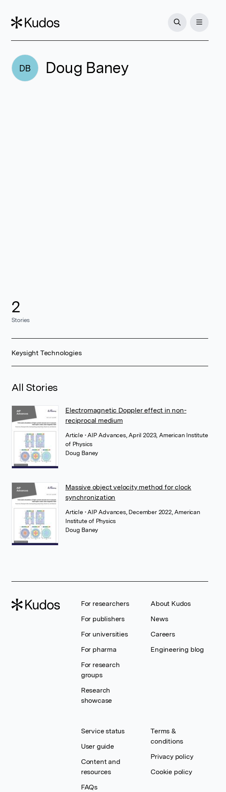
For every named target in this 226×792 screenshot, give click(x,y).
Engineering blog (177, 649)
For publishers (103, 619)
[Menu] (199, 22)
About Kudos (171, 604)
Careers (163, 634)
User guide (97, 746)
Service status (103, 731)
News (159, 619)
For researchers (105, 604)
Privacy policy (172, 756)
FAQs (89, 787)
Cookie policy (171, 772)
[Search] (176, 22)
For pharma (99, 649)
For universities (104, 634)
